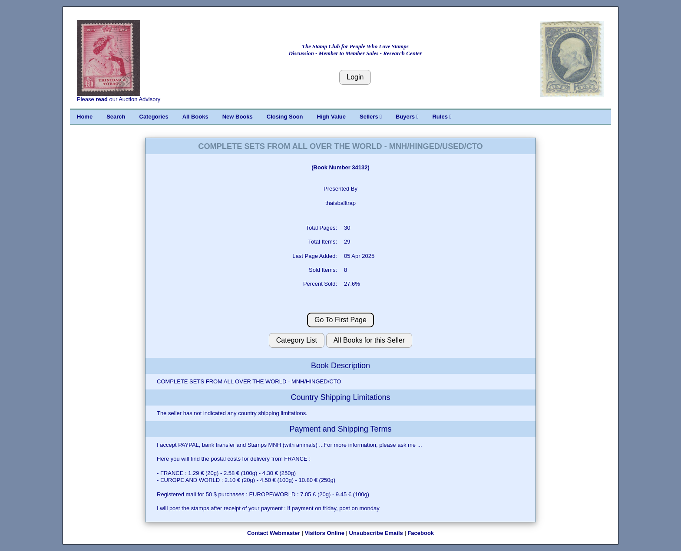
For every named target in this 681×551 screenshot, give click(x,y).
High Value (331, 116)
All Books (195, 116)
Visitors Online (324, 533)
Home (85, 116)
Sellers (371, 116)
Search (115, 116)
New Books (237, 116)
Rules (441, 116)
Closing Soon (285, 116)
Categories (154, 116)
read (101, 99)
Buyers (407, 116)
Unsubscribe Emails (376, 533)
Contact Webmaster (273, 533)
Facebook (420, 533)
